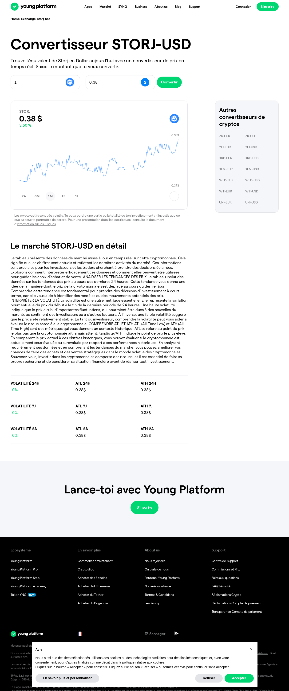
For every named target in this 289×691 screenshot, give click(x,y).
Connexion (243, 6)
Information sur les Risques (36, 224)
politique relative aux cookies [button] (143, 673)
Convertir (173, 82)
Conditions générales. (208, 645)
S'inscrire (144, 507)
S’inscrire (267, 6)
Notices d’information (172, 645)
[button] (24, 196)
